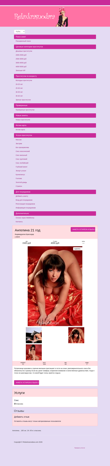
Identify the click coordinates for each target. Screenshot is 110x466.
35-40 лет (19, 96)
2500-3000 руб (21, 59)
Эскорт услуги (21, 171)
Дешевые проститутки (24, 51)
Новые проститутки (23, 120)
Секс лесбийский (22, 163)
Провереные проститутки (25, 110)
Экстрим (19, 143)
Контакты (19, 222)
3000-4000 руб (21, 63)
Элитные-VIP (20, 70)
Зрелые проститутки (23, 100)
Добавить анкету (22, 196)
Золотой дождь (21, 182)
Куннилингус (20, 174)
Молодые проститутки (24, 80)
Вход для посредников (24, 200)
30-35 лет (19, 92)
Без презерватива (22, 147)
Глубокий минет (21, 167)
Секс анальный (21, 155)
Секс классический (23, 151)
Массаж (19, 140)
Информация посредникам (26, 208)
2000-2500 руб (21, 55)
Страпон (19, 186)
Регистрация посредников (25, 204)
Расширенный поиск (23, 41)
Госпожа (19, 178)
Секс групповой (21, 159)
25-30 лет (19, 88)
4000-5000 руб (21, 66)
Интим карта (20, 130)
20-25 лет (19, 84)
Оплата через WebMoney (25, 218)
